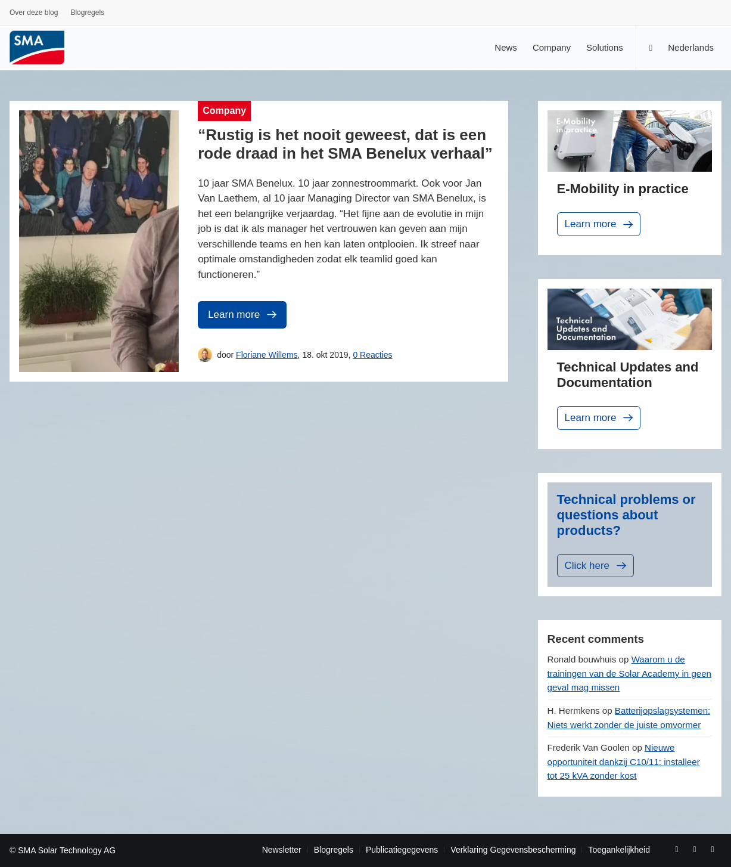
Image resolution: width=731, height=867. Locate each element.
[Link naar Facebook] (677, 849)
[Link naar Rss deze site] (712, 849)
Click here (597, 565)
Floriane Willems (266, 355)
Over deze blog (34, 12)
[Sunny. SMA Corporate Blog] (45, 47)
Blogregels (87, 12)
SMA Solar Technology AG (67, 850)
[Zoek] (651, 47)
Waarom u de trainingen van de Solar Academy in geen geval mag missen (630, 673)
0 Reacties (372, 355)
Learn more (243, 314)
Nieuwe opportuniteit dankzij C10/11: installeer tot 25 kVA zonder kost (624, 761)
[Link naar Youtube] (695, 849)
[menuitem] (34, 14)
